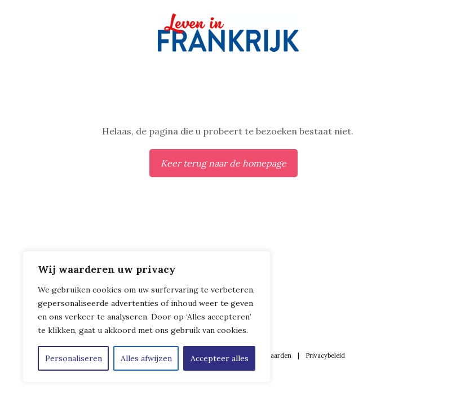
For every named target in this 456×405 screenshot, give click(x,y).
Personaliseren (73, 358)
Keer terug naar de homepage (223, 163)
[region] (147, 316)
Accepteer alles (220, 358)
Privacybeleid (325, 355)
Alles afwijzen (146, 358)
